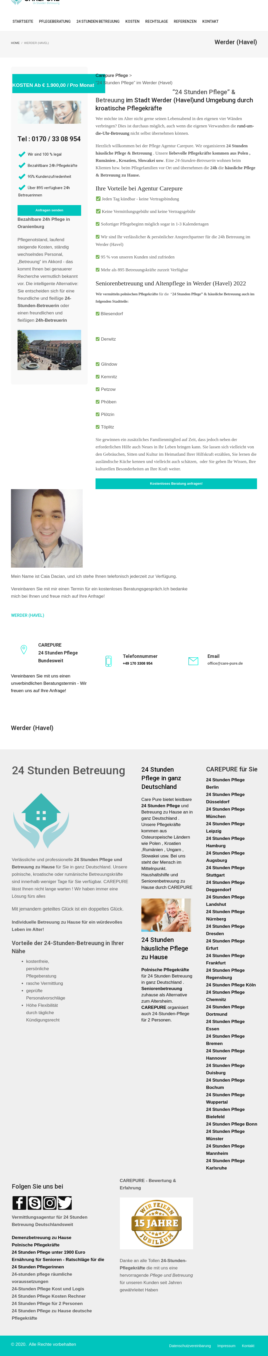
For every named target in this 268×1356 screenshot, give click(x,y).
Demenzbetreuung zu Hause (41, 1237)
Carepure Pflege (112, 75)
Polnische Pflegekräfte (36, 1244)
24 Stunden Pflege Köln (231, 984)
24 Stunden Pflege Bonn (232, 1124)
